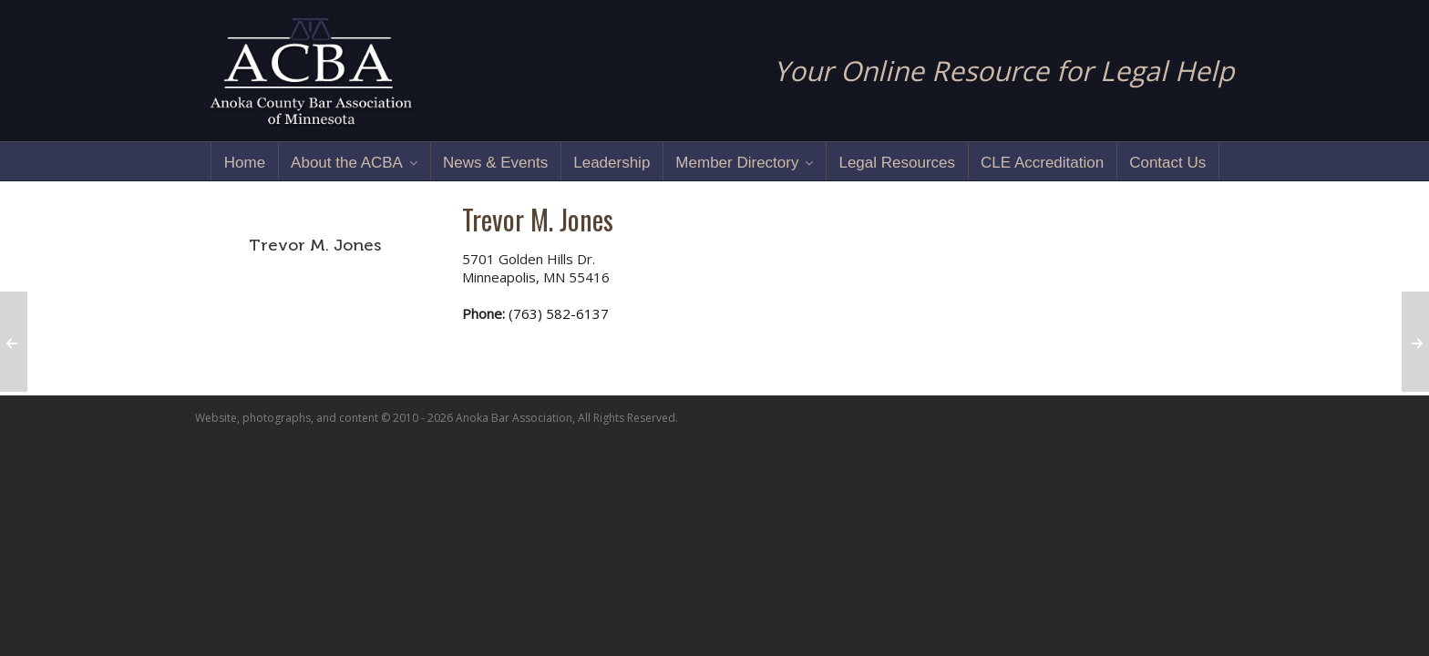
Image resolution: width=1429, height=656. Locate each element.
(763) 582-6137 (559, 313)
